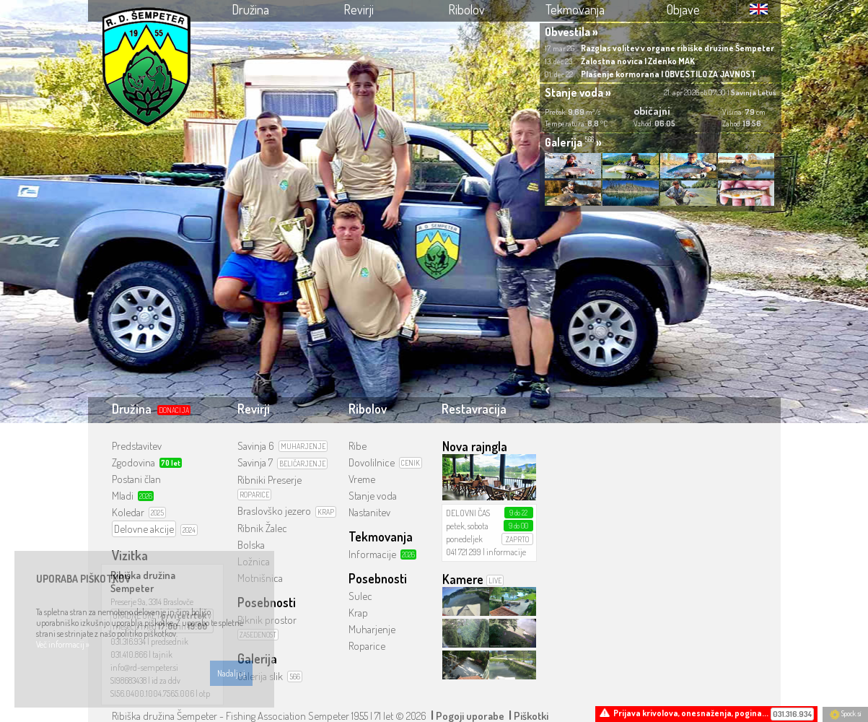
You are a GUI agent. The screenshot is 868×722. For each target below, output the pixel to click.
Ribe (357, 446)
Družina (250, 9)
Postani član (136, 479)
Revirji (358, 9)
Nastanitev (369, 512)
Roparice (366, 646)
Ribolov (466, 9)
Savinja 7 (255, 462)
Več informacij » (62, 644)
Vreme (361, 479)
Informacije (372, 554)
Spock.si (845, 713)
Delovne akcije (144, 529)
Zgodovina (133, 462)
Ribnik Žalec (262, 528)
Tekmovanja (575, 9)
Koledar (128, 512)
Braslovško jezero (274, 511)
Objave (683, 9)
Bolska (251, 545)
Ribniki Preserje (269, 480)
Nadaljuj (231, 673)
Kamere (462, 579)
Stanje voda (372, 496)
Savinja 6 (255, 446)
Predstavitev (137, 446)
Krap (358, 612)
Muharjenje (371, 629)
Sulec (360, 596)
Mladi (122, 496)
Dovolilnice (371, 462)
